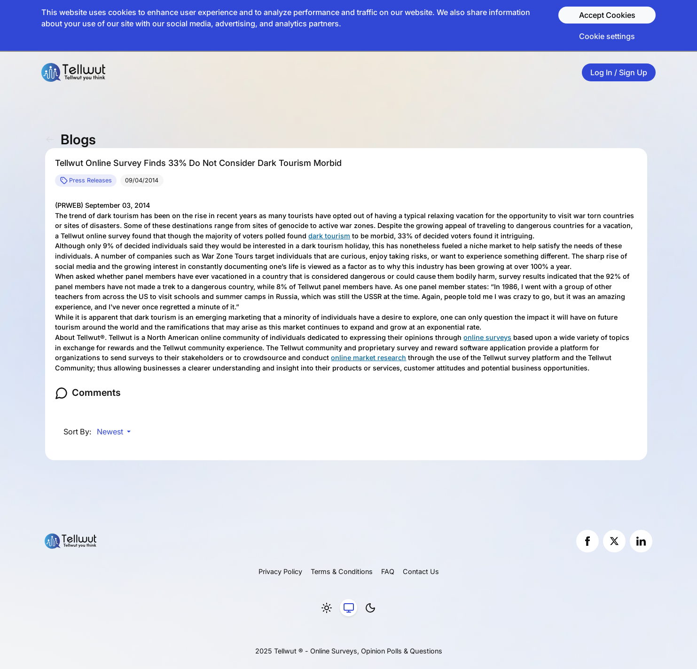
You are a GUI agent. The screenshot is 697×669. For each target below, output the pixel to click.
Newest (111, 431)
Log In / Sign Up (618, 72)
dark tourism (329, 236)
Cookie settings (607, 36)
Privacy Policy (280, 571)
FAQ (387, 571)
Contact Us (421, 571)
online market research (368, 358)
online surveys (487, 337)
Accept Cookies (607, 15)
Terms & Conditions (342, 571)
